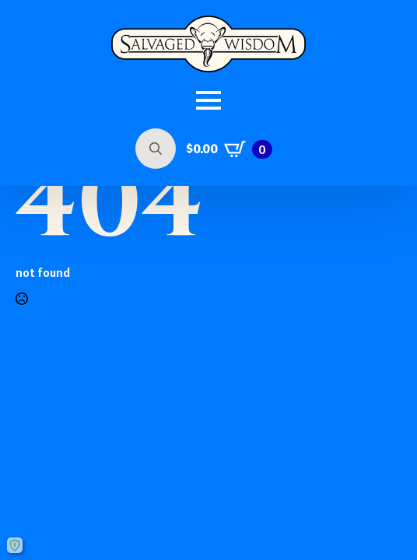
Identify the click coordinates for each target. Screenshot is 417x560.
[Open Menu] (208, 100)
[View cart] (229, 149)
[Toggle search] (155, 148)
